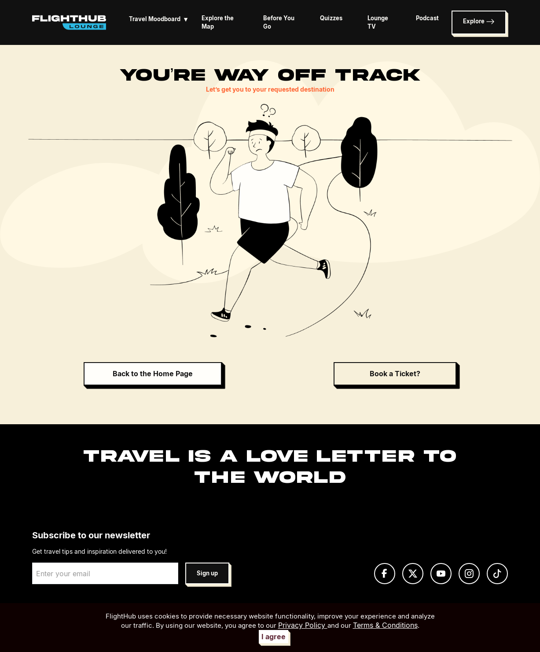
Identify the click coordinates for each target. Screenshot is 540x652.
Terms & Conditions (385, 625)
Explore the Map (218, 22)
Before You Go (278, 22)
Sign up (207, 573)
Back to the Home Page (153, 373)
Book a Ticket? (395, 373)
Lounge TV (377, 22)
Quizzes (331, 18)
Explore (479, 21)
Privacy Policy (302, 625)
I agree (273, 636)
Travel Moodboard (160, 19)
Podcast (427, 18)
